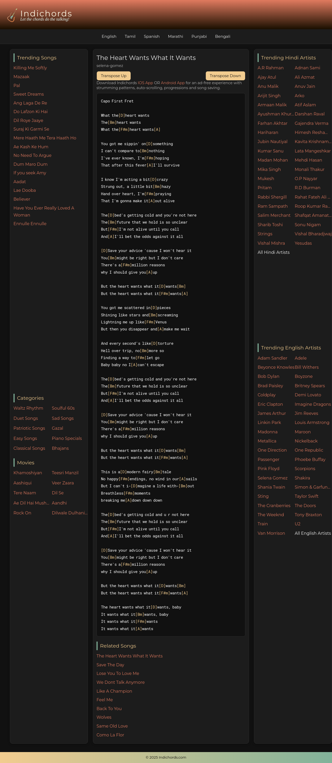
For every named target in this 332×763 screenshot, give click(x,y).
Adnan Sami (307, 67)
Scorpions (305, 468)
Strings (265, 233)
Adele (301, 358)
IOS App (145, 83)
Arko (299, 95)
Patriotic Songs (29, 428)
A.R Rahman (271, 67)
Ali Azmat (305, 77)
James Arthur (272, 413)
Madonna (268, 431)
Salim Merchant (274, 215)
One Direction (272, 450)
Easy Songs (25, 438)
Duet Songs (26, 418)
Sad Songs (63, 418)
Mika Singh (269, 169)
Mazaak (21, 76)
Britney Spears (310, 385)
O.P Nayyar (306, 178)
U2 (298, 523)
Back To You (109, 708)
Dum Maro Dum (31, 164)
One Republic (309, 450)
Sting (263, 496)
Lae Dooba (25, 190)
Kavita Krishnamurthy (313, 141)
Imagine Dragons (313, 404)
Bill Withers (307, 367)
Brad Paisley (270, 385)
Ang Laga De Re (30, 103)
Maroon (303, 431)
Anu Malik (268, 86)
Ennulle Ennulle (30, 223)
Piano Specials (67, 438)
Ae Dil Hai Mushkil (31, 503)
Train (263, 523)
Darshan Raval (310, 114)
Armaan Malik (272, 104)
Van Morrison (271, 533)
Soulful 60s (63, 408)
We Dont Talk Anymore (121, 682)
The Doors (305, 505)
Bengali (222, 36)
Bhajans (60, 448)
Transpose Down (225, 75)
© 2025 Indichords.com (166, 757)
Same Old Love (112, 726)
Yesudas (303, 243)
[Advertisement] (51, 310)
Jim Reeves (306, 413)
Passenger (268, 459)
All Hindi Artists (274, 252)
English (109, 36)
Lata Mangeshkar (313, 151)
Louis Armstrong (312, 422)
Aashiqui (23, 483)
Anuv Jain (305, 86)
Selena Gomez (273, 478)
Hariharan (268, 132)
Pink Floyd (268, 468)
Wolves (104, 717)
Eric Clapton (270, 404)
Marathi (175, 36)
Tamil (130, 36)
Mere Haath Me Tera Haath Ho (45, 138)
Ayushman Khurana (276, 114)
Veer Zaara (63, 483)
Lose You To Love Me (118, 673)
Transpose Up (113, 75)
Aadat (20, 181)
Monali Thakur (309, 169)
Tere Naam (25, 492)
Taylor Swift (306, 496)
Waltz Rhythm (28, 408)
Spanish (152, 36)
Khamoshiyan (28, 472)
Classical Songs (29, 448)
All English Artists (313, 533)
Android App (173, 83)
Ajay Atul (267, 77)
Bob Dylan (268, 376)
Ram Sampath (273, 206)
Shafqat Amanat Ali (313, 215)
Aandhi (59, 503)
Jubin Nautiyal (273, 141)
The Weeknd (271, 514)
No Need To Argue (33, 155)
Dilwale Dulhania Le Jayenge (70, 512)
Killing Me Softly (30, 67)
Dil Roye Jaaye (28, 120)
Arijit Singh (269, 95)
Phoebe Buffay (310, 459)
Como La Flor (110, 735)
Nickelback (306, 441)
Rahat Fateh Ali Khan (313, 197)
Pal (17, 85)
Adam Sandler (272, 358)
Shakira (302, 478)
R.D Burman (308, 187)
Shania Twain (271, 487)
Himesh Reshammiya (313, 132)
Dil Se (58, 492)
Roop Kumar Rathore (313, 206)
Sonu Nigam (308, 224)
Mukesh (266, 178)
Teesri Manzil (65, 472)
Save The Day (110, 664)
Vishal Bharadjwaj (313, 233)
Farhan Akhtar (273, 123)
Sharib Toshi (270, 224)
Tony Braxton (308, 514)
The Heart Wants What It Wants (130, 656)
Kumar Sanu (271, 151)
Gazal (57, 428)
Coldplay (267, 394)
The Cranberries (274, 505)
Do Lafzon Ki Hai (31, 111)
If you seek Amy (30, 172)
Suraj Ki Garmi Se (31, 129)
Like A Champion (114, 691)
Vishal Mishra (271, 243)
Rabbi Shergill (272, 197)
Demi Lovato (308, 394)
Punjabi (199, 36)
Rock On (22, 512)
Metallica (267, 441)
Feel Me (105, 699)
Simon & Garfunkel (313, 487)
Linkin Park (269, 422)
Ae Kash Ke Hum (31, 146)
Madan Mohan (273, 160)
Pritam (265, 187)
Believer (22, 199)
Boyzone (304, 376)
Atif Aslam (305, 104)
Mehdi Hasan (308, 160)
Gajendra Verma (312, 123)
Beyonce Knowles (276, 367)
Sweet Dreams (29, 94)
